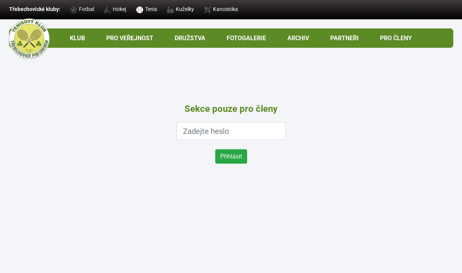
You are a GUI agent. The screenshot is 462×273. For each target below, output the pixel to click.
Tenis (146, 9)
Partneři (344, 38)
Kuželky (180, 9)
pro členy (396, 38)
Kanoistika (221, 9)
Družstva (190, 38)
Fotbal (82, 9)
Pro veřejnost (129, 38)
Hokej (115, 9)
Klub (77, 38)
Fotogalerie (246, 38)
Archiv (298, 38)
